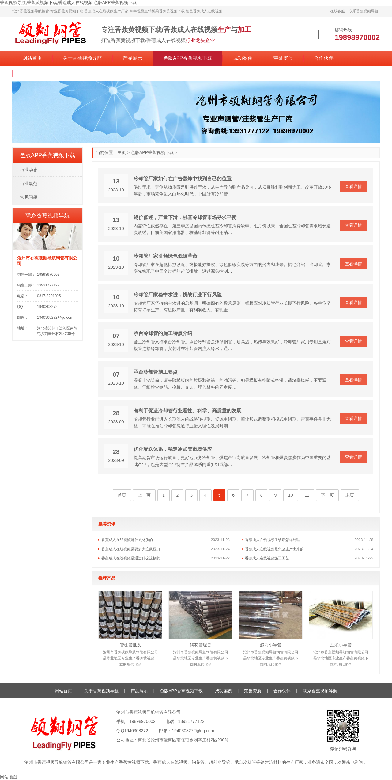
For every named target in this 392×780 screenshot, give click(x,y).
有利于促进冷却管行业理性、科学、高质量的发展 (187, 410)
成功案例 (243, 58)
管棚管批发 (130, 644)
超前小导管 (270, 644)
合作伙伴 (324, 58)
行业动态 (28, 169)
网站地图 (8, 776)
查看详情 (353, 186)
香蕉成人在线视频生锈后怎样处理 (272, 540)
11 (307, 495)
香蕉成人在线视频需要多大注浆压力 (130, 549)
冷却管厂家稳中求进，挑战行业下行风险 (178, 294)
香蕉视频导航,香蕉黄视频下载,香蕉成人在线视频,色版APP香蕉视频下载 (68, 2)
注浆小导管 (341, 644)
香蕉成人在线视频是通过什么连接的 (130, 558)
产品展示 (132, 58)
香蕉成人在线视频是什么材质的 (127, 540)
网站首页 (32, 58)
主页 (121, 152)
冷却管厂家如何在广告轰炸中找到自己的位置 (183, 178)
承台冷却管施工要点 (156, 372)
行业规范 (28, 183)
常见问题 (28, 197)
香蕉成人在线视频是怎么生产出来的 (274, 549)
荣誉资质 (283, 58)
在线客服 (337, 11)
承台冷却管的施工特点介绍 (163, 333)
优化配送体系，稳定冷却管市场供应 (173, 449)
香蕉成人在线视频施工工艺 (267, 558)
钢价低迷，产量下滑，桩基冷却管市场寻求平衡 (185, 217)
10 (290, 495)
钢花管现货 (200, 644)
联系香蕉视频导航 (363, 11)
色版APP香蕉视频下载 (187, 58)
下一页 (327, 495)
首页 (122, 495)
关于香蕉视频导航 (82, 58)
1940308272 (136, 730)
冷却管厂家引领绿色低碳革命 (165, 256)
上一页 (144, 495)
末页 (349, 495)
